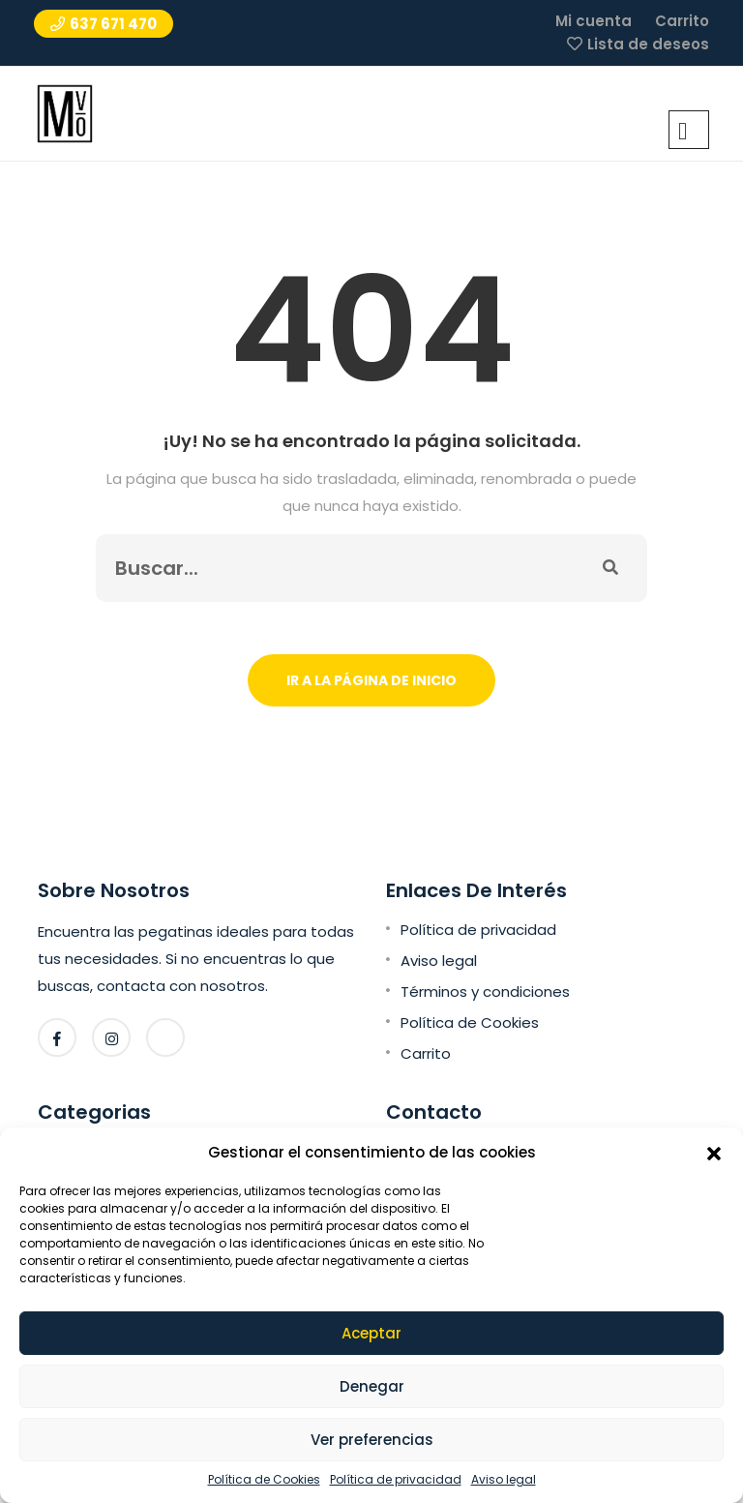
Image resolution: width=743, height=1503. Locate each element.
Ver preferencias (372, 1439)
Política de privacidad (395, 1479)
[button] (714, 1152)
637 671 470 (103, 24)
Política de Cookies (264, 1479)
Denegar (372, 1386)
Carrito (682, 21)
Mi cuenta (593, 21)
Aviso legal (503, 1479)
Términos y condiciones (485, 991)
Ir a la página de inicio (371, 680)
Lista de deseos (648, 44)
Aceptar (371, 1333)
